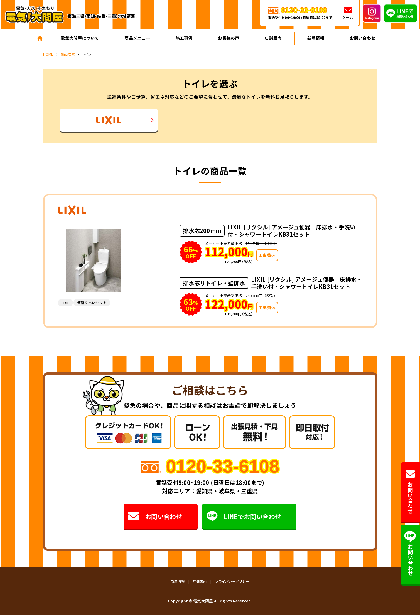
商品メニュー (137, 38)
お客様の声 (228, 38)
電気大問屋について (80, 38)
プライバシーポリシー (232, 581)
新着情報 (315, 38)
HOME (48, 54)
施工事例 (184, 38)
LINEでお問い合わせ (244, 516)
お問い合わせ (362, 38)
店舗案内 (273, 38)
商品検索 (67, 54)
